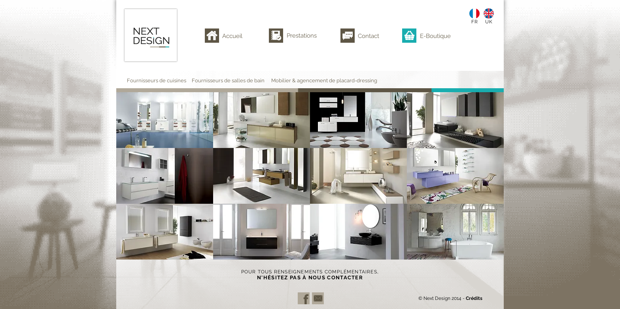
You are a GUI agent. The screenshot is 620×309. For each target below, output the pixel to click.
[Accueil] (234, 35)
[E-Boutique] (437, 35)
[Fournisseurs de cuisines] (160, 80)
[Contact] (371, 35)
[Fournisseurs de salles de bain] (233, 80)
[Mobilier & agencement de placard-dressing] (331, 80)
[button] (164, 120)
